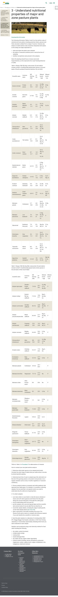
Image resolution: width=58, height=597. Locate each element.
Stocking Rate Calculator (22, 568)
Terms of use (4, 583)
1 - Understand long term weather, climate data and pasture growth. (5, 13)
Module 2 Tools (4, 35)
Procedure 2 (25, 464)
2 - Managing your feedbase (9, 7)
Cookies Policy (5, 587)
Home (1, 7)
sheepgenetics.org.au (38, 561)
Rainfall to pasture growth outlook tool (22, 559)
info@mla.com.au (9, 556)
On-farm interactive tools (21, 552)
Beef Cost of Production (22, 563)
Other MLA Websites (35, 552)
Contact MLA (7, 551)
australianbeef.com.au (38, 556)
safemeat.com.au (37, 560)
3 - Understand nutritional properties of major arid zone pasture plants (5, 25)
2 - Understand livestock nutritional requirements (4, 19)
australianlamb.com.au (38, 557)
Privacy (3, 585)
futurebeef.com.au (38, 559)
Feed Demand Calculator (22, 571)
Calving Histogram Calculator (21, 565)
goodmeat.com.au (38, 558)
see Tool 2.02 (31, 509)
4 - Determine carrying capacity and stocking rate (5, 31)
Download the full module (18, 37)
